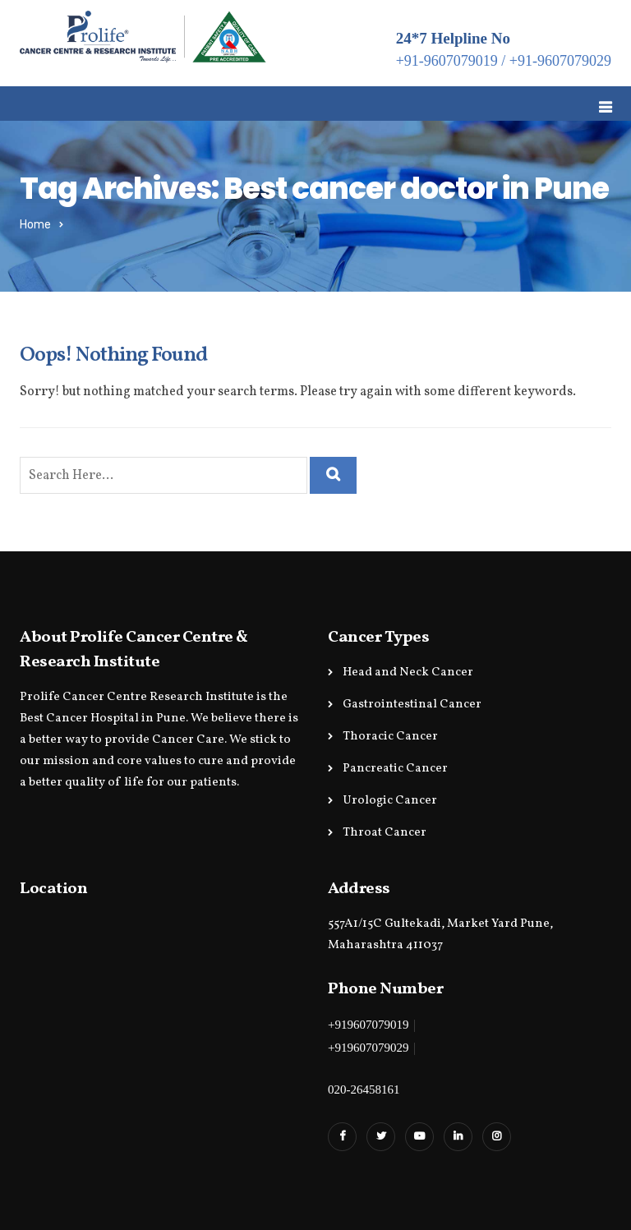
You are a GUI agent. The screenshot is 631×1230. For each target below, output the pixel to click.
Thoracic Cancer (390, 736)
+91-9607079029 (560, 61)
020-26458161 (364, 1089)
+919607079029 (368, 1047)
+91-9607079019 (447, 61)
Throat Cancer (384, 832)
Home (35, 225)
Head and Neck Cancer (408, 672)
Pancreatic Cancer (395, 768)
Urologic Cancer (390, 800)
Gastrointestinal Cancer (412, 704)
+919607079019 (368, 1024)
